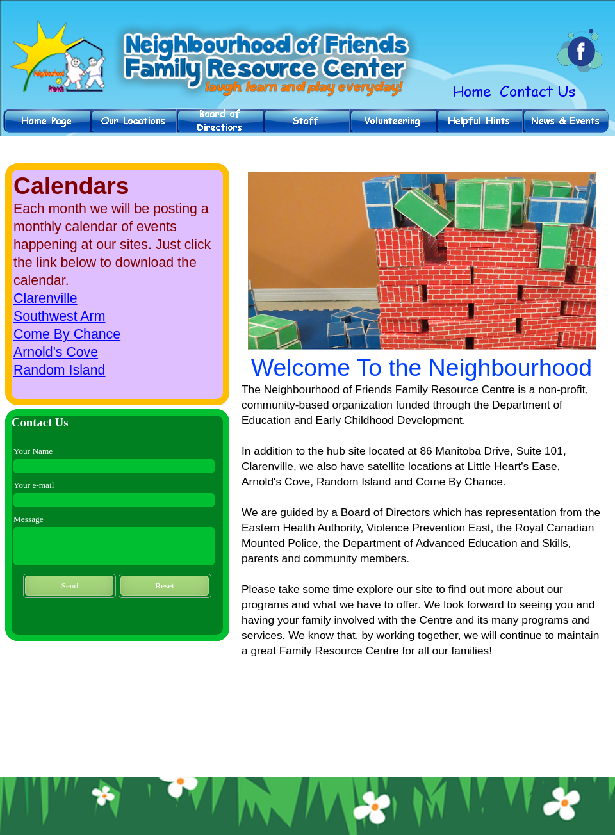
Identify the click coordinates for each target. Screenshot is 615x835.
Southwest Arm (59, 316)
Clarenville (45, 298)
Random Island (59, 370)
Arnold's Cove (55, 352)
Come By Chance (66, 334)
